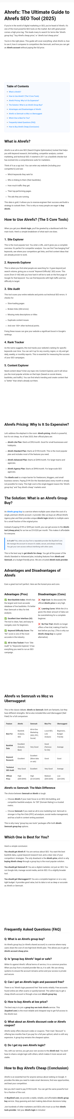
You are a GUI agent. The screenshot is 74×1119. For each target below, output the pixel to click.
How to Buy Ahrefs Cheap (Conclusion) (24, 127)
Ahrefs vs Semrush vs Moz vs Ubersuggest (25, 114)
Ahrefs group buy (14, 512)
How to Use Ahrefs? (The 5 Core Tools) (24, 96)
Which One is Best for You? (19, 118)
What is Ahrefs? (15, 92)
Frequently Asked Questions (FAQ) (22, 122)
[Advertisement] (37, 67)
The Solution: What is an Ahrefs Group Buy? (25, 105)
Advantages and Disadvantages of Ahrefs (25, 109)
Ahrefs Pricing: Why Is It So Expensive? (24, 101)
